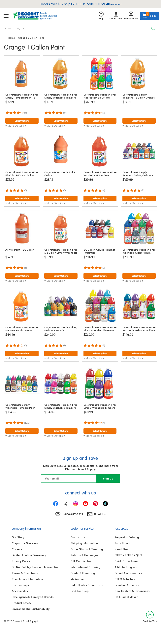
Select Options (22, 120)
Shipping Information (84, 543)
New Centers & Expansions (131, 591)
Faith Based (122, 543)
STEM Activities (124, 579)
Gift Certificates (81, 561)
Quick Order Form (126, 561)
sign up (108, 478)
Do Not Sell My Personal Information (35, 567)
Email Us (100, 514)
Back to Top (150, 617)
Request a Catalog (126, 537)
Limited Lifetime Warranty (29, 555)
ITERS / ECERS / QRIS (128, 555)
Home (11, 37)
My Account (78, 579)
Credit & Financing (83, 573)
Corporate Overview (25, 543)
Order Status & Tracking (87, 549)
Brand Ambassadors (128, 573)
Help (101, 16)
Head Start (121, 549)
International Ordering (85, 567)
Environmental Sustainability (30, 608)
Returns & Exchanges (84, 555)
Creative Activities (126, 585)
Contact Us (78, 537)
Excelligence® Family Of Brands (32, 597)
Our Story (18, 537)
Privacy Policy (21, 561)
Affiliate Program (125, 567)
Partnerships (20, 585)
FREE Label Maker (126, 597)
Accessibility (20, 591)
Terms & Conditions (25, 573)
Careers (17, 549)
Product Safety (21, 603)
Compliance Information (27, 579)
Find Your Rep (79, 591)
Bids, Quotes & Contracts (87, 585)
